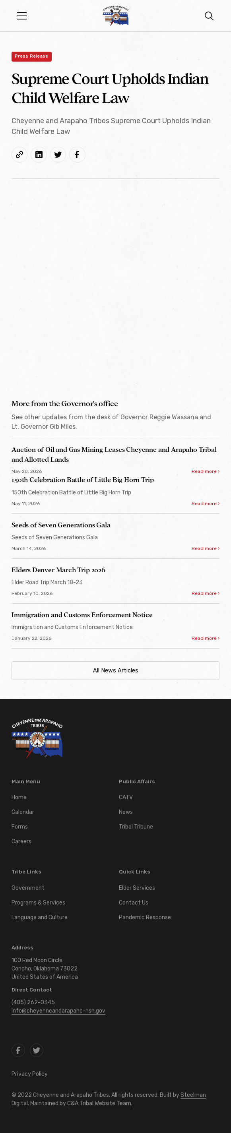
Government (28, 888)
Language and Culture (40, 917)
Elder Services (137, 888)
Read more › (205, 471)
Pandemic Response (145, 917)
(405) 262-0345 (33, 1002)
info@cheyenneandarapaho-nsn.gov (58, 1010)
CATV (126, 797)
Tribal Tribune (136, 826)
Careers (21, 841)
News (126, 812)
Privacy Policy (30, 1074)
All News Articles (115, 670)
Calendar (23, 812)
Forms (20, 826)
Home (19, 797)
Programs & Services (38, 902)
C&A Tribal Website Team (99, 1103)
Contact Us (133, 902)
